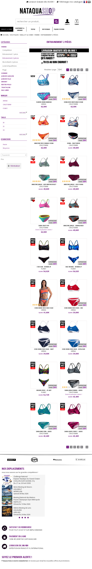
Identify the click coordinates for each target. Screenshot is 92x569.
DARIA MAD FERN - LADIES (44, 431)
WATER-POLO (6, 84)
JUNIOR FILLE (6, 79)
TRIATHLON (5, 87)
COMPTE (67, 22)
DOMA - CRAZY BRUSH (73, 143)
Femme (37, 35)
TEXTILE (33, 29)
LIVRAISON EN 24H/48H (18, 545)
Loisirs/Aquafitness (9, 66)
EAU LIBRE (5, 90)
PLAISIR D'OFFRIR (59, 29)
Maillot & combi (26, 35)
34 (3, 130)
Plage (4, 70)
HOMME (4, 73)
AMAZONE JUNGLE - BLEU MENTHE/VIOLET (44, 184)
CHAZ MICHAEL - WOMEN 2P (73, 267)
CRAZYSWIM (7, 104)
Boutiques (14, 35)
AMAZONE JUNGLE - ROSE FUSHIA (73, 184)
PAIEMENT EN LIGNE (17, 536)
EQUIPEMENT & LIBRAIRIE (19, 29)
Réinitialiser (14, 166)
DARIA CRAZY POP (44, 226)
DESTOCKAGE (46, 29)
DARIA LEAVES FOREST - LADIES (74, 431)
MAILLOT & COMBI (6, 29)
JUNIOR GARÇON (7, 76)
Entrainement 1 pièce (10, 54)
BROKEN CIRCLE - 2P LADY (43, 390)
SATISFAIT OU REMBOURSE (20, 527)
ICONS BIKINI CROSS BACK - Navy (44, 349)
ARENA (5, 101)
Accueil (6, 35)
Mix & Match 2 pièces (10, 62)
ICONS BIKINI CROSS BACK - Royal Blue (73, 349)
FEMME (4, 47)
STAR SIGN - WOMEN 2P (44, 267)
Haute (5, 144)
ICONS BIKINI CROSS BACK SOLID (44, 308)
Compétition (7, 50)
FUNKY (5, 108)
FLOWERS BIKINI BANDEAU (44, 102)
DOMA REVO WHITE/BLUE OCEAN (73, 102)
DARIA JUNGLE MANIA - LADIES (73, 390)
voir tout (23, 112)
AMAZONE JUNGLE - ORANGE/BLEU (73, 226)
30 (3, 123)
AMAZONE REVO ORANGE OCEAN (43, 143)
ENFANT (4, 82)
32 (3, 126)
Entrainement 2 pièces (10, 58)
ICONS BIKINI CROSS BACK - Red (73, 308)
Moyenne (6, 148)
